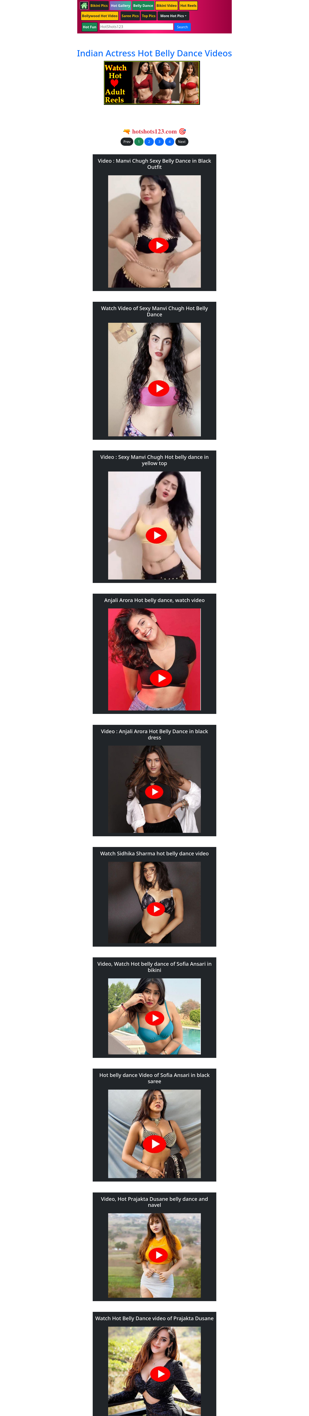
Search (182, 27)
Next (182, 141)
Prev (126, 141)
